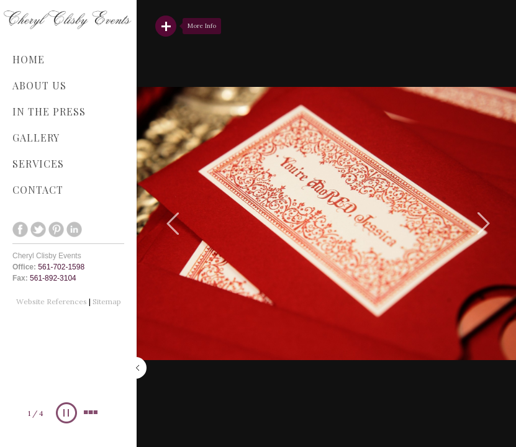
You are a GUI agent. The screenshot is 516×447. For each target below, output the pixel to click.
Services (65, 163)
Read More (165, 26)
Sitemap (107, 301)
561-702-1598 (61, 267)
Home (28, 59)
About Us (39, 85)
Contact (37, 189)
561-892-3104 (53, 278)
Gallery (65, 137)
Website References (52, 301)
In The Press (49, 111)
